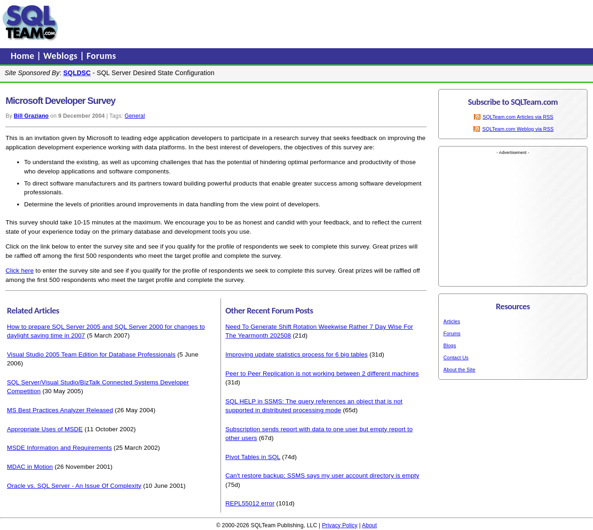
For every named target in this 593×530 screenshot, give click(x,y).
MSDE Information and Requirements (59, 447)
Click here (20, 270)
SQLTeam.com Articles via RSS (518, 117)
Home (24, 55)
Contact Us (455, 357)
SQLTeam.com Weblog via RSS (518, 129)
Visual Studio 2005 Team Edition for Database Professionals (91, 354)
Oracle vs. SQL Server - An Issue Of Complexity (74, 485)
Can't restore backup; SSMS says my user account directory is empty (322, 475)
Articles (451, 321)
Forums (101, 55)
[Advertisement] (237, 23)
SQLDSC (77, 73)
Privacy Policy (340, 525)
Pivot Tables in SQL (253, 456)
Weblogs (62, 55)
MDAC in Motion (30, 466)
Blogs (449, 345)
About (369, 525)
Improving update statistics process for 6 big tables (297, 354)
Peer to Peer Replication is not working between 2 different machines (322, 373)
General (135, 116)
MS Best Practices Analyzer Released (60, 410)
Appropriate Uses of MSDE (45, 429)
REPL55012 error (250, 503)
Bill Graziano (31, 116)
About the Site (459, 369)
